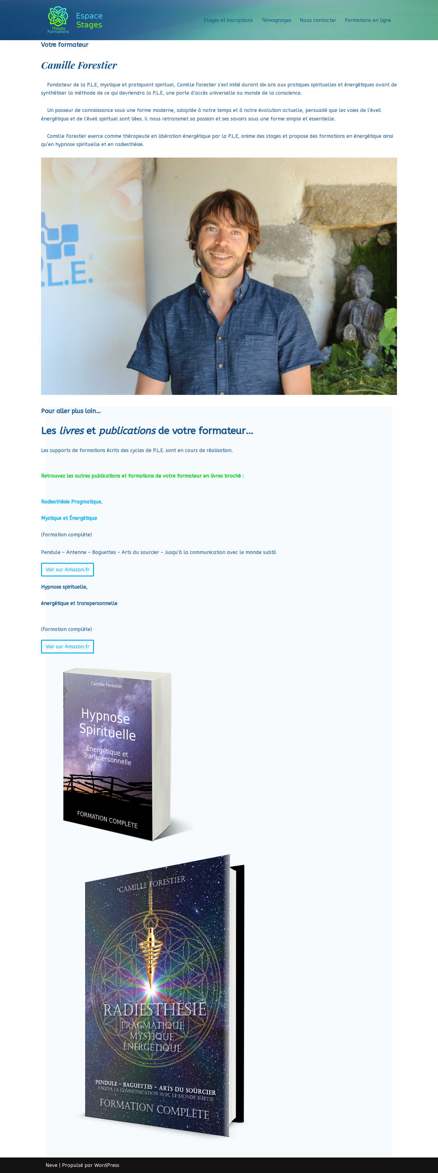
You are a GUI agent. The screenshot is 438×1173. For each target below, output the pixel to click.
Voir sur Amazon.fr (67, 570)
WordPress (106, 1165)
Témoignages (276, 20)
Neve (51, 1165)
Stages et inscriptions (228, 20)
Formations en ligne (368, 20)
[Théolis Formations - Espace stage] (77, 20)
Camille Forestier (79, 64)
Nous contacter (318, 20)
